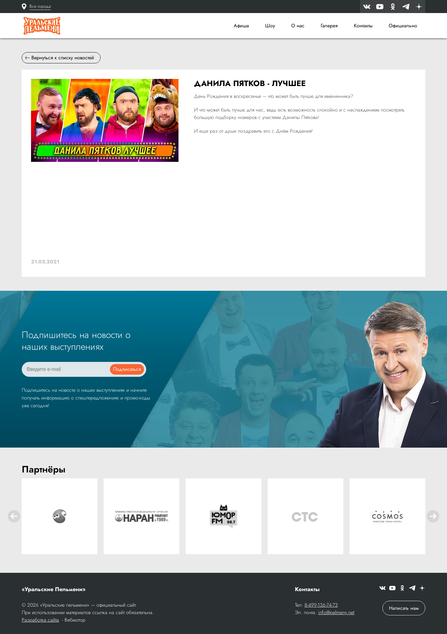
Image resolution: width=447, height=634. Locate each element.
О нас (298, 25)
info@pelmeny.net (336, 612)
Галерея (329, 25)
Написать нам (404, 608)
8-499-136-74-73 (321, 605)
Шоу (270, 25)
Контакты (363, 25)
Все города (40, 6)
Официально (403, 25)
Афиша (241, 25)
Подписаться (127, 369)
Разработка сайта (40, 619)
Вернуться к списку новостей (59, 57)
